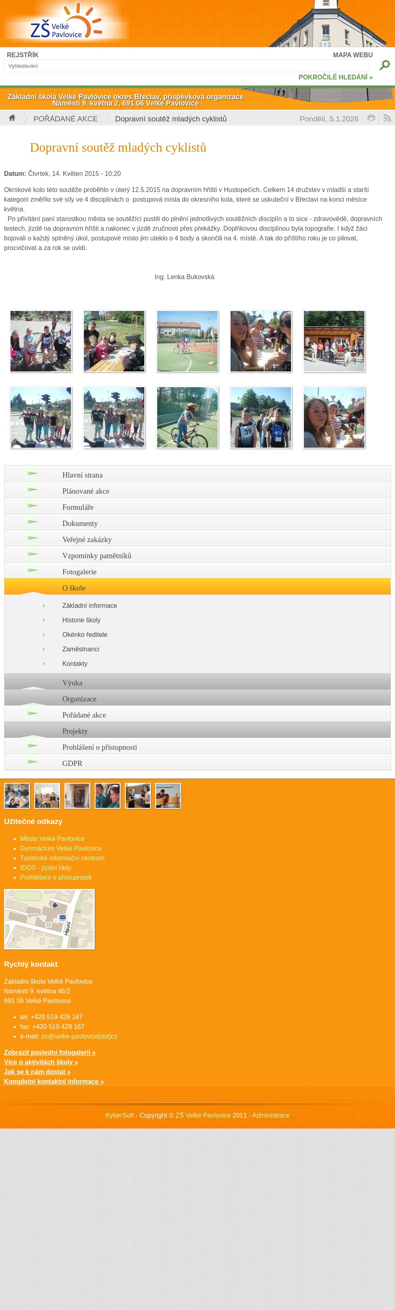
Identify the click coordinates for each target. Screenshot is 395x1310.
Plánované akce (86, 491)
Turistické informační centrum (62, 858)
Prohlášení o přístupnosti (99, 747)
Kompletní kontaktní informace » (54, 1081)
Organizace (79, 699)
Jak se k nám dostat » (37, 1071)
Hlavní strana (82, 475)
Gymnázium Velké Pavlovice (61, 848)
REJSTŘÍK (23, 55)
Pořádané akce (65, 119)
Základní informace (89, 605)
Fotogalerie (79, 571)
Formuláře (78, 507)
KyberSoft (120, 1115)
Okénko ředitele (85, 634)
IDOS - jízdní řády (45, 867)
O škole (74, 588)
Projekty (75, 731)
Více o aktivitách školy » (41, 1062)
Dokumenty (80, 523)
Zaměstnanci (81, 649)
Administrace (270, 1115)
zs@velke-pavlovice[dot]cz (79, 1036)
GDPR (72, 763)
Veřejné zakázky (87, 539)
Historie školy (81, 620)
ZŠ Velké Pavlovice (203, 1115)
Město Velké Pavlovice (52, 838)
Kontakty (74, 663)
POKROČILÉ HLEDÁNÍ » (336, 77)
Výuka (72, 682)
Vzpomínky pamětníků (97, 555)
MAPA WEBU (353, 55)
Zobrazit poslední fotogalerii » (50, 1052)
